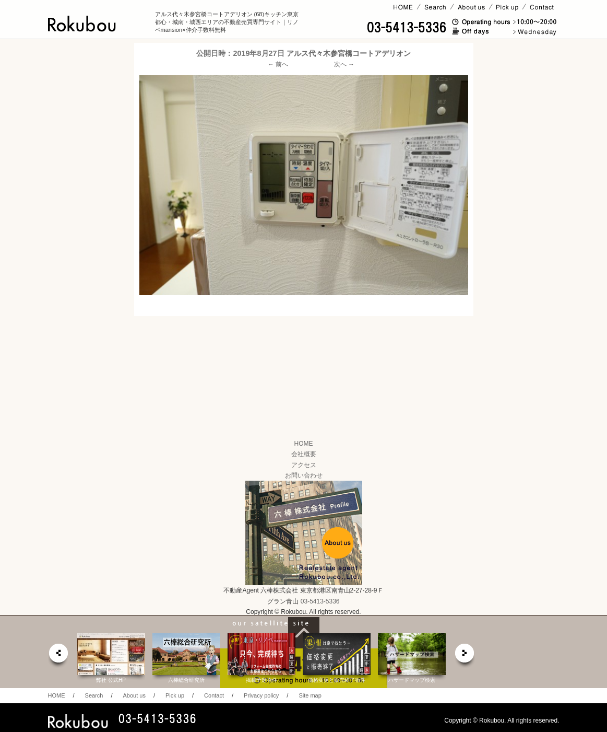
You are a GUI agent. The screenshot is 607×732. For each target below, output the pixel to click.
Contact (214, 695)
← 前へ (278, 64)
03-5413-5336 (320, 601)
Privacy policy (261, 695)
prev (58, 656)
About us (134, 695)
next (465, 656)
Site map (310, 695)
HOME (303, 443)
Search (94, 695)
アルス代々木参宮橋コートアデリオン (349, 53)
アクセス (303, 465)
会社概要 (303, 454)
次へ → (344, 64)
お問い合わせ (304, 475)
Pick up (174, 695)
